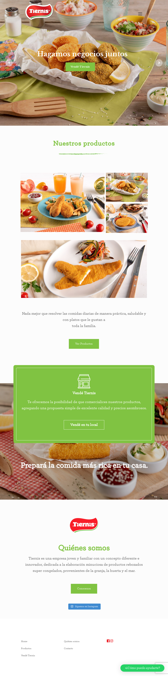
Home (24, 641)
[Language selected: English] (26, 26)
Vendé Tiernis (80, 66)
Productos (26, 648)
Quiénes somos (72, 641)
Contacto (68, 648)
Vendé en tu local (84, 425)
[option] (26, 26)
